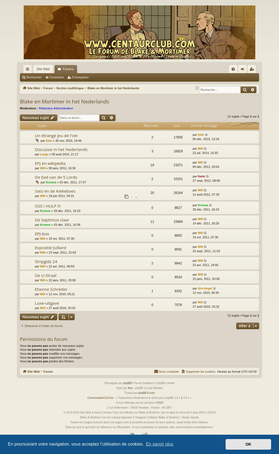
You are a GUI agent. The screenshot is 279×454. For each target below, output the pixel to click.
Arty (130, 388)
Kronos (51, 182)
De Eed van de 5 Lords (56, 177)
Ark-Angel (205, 288)
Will (200, 148)
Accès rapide (29, 70)
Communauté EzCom (100, 397)
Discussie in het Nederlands (61, 149)
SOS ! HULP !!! (48, 206)
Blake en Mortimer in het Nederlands (64, 101)
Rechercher (34, 77)
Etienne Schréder (51, 289)
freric (201, 176)
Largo (44, 154)
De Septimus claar (52, 220)
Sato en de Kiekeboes (55, 191)
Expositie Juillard (50, 247)
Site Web (43, 69)
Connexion (57, 77)
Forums (68, 69)
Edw (49, 140)
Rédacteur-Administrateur (56, 108)
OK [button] (248, 444)
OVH (160, 402)
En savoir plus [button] (159, 444)
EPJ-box (42, 233)
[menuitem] (233, 69)
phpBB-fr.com (146, 392)
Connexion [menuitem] (244, 70)
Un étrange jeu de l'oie (56, 135)
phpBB (127, 383)
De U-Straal (45, 275)
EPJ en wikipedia (50, 163)
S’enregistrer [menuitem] (253, 70)
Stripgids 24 (46, 261)
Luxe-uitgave (47, 303)
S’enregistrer (80, 77)
